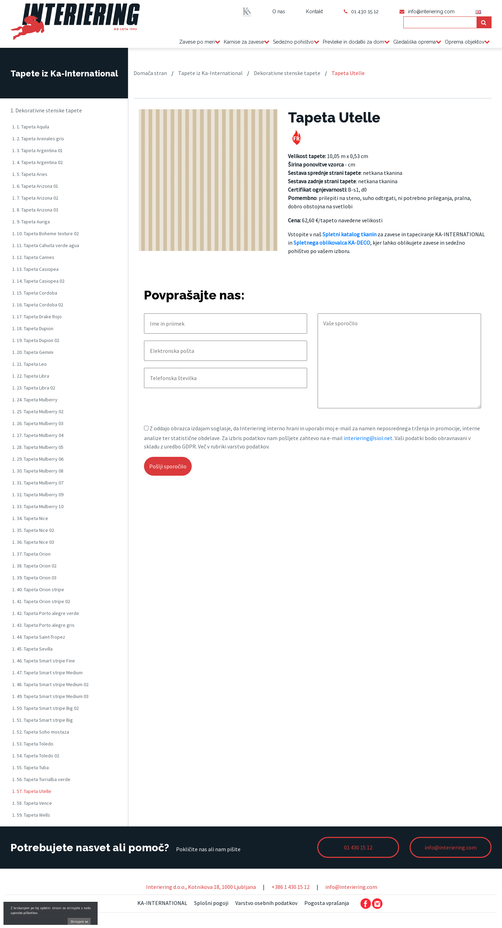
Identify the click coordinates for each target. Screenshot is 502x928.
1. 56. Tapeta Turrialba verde (41, 779)
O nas (278, 11)
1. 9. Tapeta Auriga (31, 221)
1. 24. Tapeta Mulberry (35, 399)
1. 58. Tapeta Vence (32, 803)
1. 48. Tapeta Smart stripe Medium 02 (50, 684)
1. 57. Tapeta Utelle (31, 791)
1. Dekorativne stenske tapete (46, 110)
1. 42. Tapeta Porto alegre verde (45, 613)
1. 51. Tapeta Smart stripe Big (42, 720)
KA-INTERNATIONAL (162, 902)
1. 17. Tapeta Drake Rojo (37, 316)
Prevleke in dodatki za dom (353, 42)
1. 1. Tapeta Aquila (30, 127)
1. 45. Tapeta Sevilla (32, 649)
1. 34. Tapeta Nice (30, 518)
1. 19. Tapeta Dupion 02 (35, 340)
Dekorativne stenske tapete (287, 72)
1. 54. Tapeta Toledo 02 (35, 755)
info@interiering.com (351, 886)
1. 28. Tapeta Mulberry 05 (37, 447)
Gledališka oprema (414, 42)
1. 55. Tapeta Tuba (30, 767)
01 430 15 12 (361, 11)
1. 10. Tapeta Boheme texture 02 (45, 233)
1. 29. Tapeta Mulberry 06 (37, 459)
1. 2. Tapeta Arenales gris (38, 138)
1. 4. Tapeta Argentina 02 (37, 162)
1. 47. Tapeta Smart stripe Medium (47, 672)
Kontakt (314, 11)
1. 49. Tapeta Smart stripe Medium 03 (50, 696)
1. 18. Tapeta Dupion (32, 328)
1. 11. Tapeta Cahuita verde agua (45, 245)
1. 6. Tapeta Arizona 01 (35, 186)
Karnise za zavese (244, 42)
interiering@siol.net (368, 438)
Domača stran (150, 72)
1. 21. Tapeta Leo (29, 364)
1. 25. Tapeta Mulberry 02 (37, 411)
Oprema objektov (464, 42)
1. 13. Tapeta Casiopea (35, 269)
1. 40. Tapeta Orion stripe (38, 589)
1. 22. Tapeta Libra (30, 376)
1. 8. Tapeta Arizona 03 (35, 210)
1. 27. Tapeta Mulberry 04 (37, 435)
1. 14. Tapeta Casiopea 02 (38, 281)
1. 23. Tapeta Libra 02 (33, 388)
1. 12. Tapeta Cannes (33, 257)
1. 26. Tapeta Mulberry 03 (37, 423)
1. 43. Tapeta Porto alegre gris (43, 625)
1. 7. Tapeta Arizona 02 (35, 198)
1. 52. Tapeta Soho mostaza (40, 732)
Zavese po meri (197, 42)
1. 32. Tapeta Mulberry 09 (37, 494)
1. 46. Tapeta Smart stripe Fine (43, 661)
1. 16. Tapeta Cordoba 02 (37, 305)
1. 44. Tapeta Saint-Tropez (38, 637)
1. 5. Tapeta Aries (29, 174)
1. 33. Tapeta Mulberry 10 (37, 506)
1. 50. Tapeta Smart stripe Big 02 (45, 708)
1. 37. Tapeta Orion (31, 554)
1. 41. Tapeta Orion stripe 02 (41, 601)
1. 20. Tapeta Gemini (32, 352)
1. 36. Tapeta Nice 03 (33, 542)
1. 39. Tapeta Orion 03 (34, 577)
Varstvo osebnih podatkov (266, 902)
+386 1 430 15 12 (291, 886)
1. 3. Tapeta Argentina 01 (37, 150)
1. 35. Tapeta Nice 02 (33, 530)
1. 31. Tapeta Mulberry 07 (37, 483)
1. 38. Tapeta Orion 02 (34, 566)
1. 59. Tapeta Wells (31, 815)
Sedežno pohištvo (293, 42)
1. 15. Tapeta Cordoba (34, 293)
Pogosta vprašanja (326, 902)
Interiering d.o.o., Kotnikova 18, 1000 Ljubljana (201, 886)
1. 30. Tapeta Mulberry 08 (37, 471)
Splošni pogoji (211, 902)
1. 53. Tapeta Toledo (32, 744)
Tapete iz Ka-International (210, 72)
